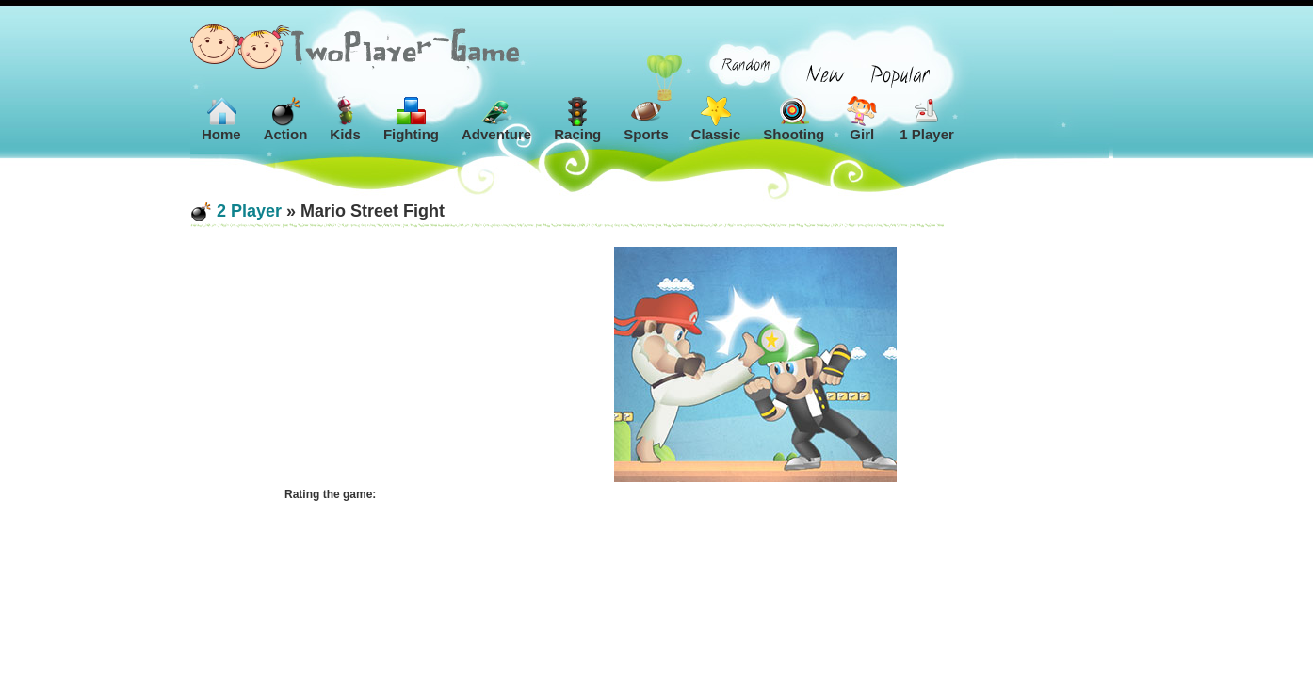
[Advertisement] (378, 364)
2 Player (249, 211)
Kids (345, 119)
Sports (646, 119)
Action (286, 119)
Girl (862, 119)
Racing (577, 119)
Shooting (793, 119)
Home (221, 119)
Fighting (411, 119)
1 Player (927, 119)
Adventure (496, 119)
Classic (716, 119)
